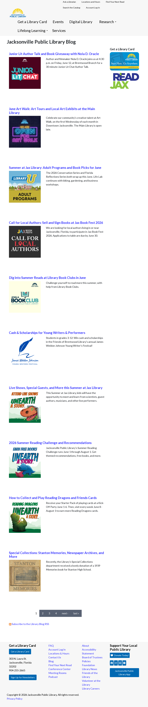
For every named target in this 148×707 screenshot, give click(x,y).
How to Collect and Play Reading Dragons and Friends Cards (53, 498)
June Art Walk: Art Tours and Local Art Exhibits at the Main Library (52, 111)
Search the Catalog (71, 7)
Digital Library (80, 22)
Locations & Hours (58, 653)
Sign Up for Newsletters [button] (23, 677)
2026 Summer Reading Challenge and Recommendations (50, 443)
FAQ (51, 645)
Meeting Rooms (57, 673)
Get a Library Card (32, 22)
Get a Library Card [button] (20, 651)
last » (76, 613)
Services (59, 30)
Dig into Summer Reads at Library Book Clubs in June (47, 278)
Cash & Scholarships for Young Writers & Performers (47, 333)
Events (58, 22)
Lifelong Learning (33, 30)
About (85, 645)
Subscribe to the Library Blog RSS (29, 624)
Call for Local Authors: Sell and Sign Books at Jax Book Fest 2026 (56, 223)
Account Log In (93, 7)
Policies (86, 661)
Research (107, 22)
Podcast (53, 676)
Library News (89, 669)
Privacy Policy (14, 698)
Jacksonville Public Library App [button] (124, 672)
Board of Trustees (92, 657)
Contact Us (54, 657)
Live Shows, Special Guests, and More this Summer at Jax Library (55, 388)
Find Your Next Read (60, 665)
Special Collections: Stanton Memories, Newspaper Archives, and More (56, 555)
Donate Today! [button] (119, 655)
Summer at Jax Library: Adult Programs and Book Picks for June (55, 168)
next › (65, 613)
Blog (51, 661)
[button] (112, 663)
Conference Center (59, 669)
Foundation (88, 665)
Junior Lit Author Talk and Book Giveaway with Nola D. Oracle (54, 54)
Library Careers (91, 688)
